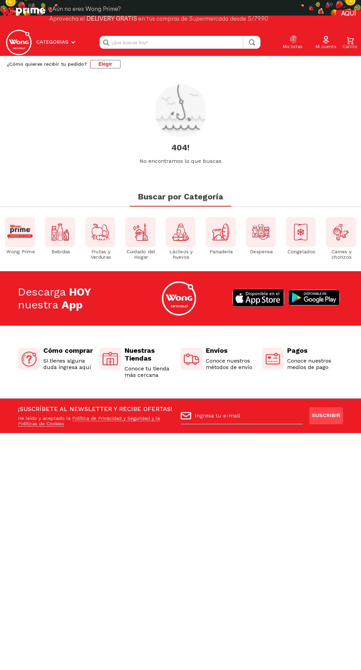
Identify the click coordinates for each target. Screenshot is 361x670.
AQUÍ (348, 14)
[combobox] (180, 42)
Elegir (105, 64)
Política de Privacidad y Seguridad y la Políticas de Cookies (89, 420)
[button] (326, 42)
